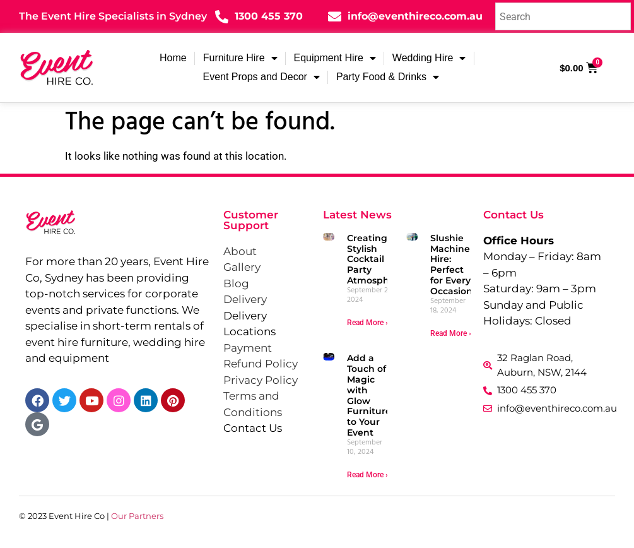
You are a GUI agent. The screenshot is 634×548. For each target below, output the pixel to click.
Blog (236, 283)
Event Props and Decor (261, 77)
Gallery (242, 267)
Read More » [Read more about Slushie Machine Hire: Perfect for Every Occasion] (451, 333)
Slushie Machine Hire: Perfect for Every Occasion (451, 264)
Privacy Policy (260, 380)
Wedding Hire (429, 58)
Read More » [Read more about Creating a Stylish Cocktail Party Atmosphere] (368, 322)
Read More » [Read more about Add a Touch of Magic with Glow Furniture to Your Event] (368, 474)
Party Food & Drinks (387, 77)
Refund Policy (260, 363)
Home (173, 57)
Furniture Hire (240, 58)
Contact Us (252, 428)
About (240, 251)
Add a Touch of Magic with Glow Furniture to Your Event (369, 395)
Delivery (245, 299)
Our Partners (137, 516)
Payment (247, 348)
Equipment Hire (335, 58)
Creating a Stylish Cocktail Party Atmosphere (375, 259)
